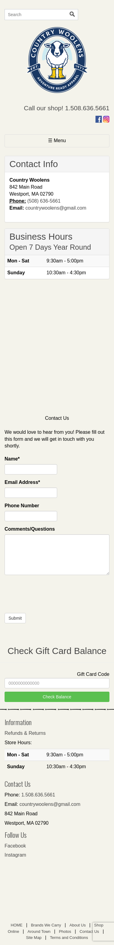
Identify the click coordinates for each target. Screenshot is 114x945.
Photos (65, 931)
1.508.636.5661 (38, 794)
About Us (78, 925)
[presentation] (51, 598)
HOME (16, 925)
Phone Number (22, 505)
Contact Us (89, 931)
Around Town (39, 931)
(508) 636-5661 (43, 201)
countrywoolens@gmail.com (55, 208)
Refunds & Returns (25, 733)
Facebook (15, 845)
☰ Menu (67, 140)
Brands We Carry (46, 925)
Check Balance (57, 696)
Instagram (15, 855)
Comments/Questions (30, 529)
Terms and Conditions (69, 937)
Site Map (33, 937)
